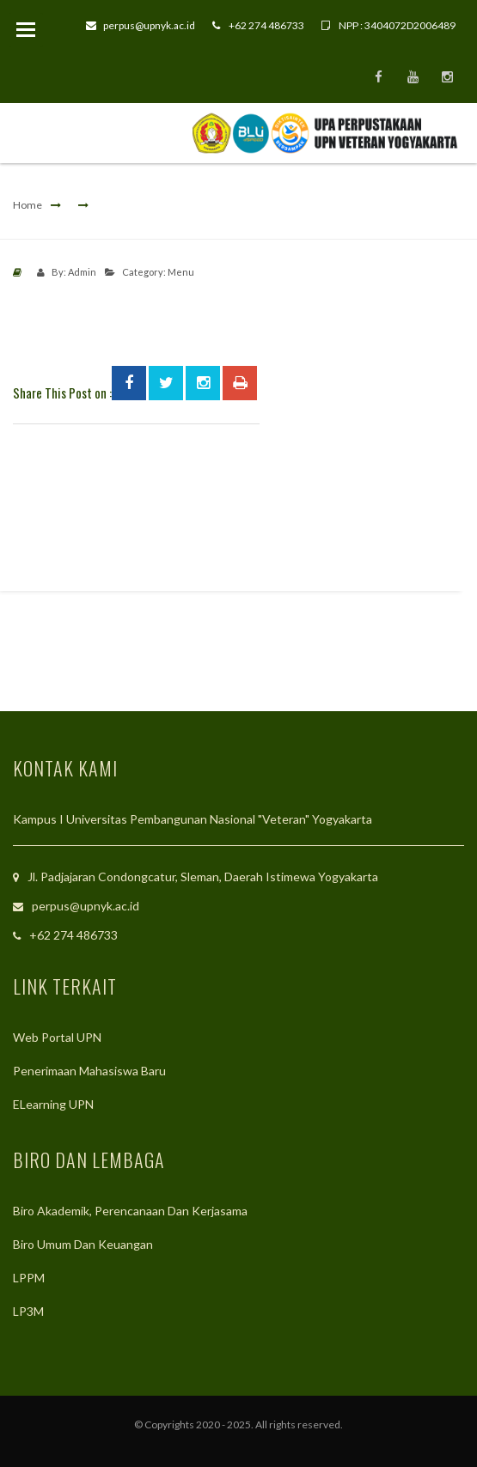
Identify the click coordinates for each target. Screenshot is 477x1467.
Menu (181, 271)
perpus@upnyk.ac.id (140, 25)
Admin (82, 271)
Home (27, 204)
